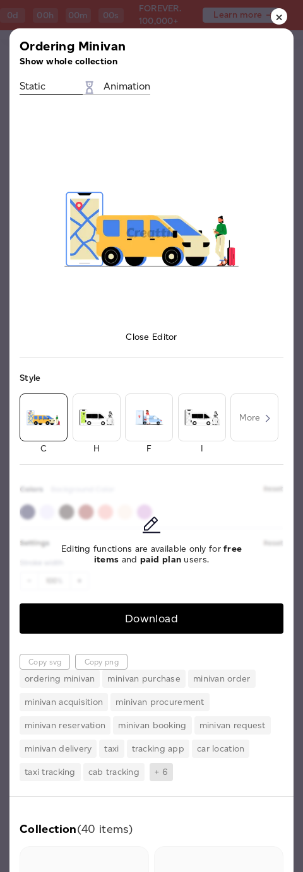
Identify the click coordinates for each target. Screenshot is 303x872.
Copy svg (44, 661)
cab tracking (114, 772)
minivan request (232, 725)
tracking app (158, 748)
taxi (111, 748)
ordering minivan (60, 678)
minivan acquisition (64, 702)
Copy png (102, 661)
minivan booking (152, 725)
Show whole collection (68, 61)
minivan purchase (143, 678)
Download (151, 618)
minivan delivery (58, 748)
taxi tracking (50, 772)
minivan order (222, 678)
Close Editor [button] (151, 337)
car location (220, 748)
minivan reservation (65, 725)
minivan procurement (160, 702)
